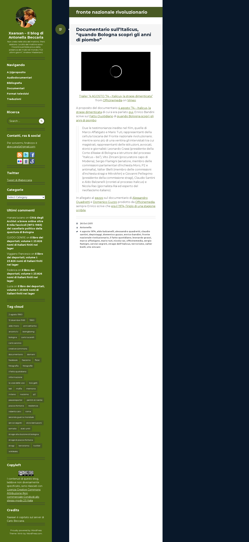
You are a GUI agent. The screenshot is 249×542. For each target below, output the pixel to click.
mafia (19, 388)
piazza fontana (16, 405)
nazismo (24, 394)
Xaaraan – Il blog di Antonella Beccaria (26, 35)
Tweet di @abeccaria (19, 180)
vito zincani (93, 247)
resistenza (33, 405)
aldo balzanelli (105, 231)
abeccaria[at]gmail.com (21, 146)
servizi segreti (15, 422)
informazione (15, 377)
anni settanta (29, 326)
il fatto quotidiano (17, 371)
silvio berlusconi (34, 422)
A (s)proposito (16, 72)
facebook (13, 360)
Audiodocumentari (19, 77)
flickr (37, 360)
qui (131, 112)
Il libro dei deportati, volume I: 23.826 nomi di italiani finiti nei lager (26, 290)
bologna (13, 337)
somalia (12, 428)
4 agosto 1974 (88, 231)
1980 (32, 320)
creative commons (18, 348)
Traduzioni (14, 99)
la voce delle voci (17, 383)
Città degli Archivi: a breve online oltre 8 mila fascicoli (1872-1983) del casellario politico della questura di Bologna (25, 225)
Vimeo (131, 100)
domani (31, 354)
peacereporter (15, 400)
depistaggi (95, 234)
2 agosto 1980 (15, 314)
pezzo (99, 198)
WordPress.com (34, 533)
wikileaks (13, 451)
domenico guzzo (113, 234)
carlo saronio (15, 343)
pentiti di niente (34, 400)
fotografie (28, 365)
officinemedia (134, 240)
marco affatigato (90, 240)
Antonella (85, 227)
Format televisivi (18, 93)
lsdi (10, 388)
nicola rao (119, 240)
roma (28, 411)
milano (12, 394)
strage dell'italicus (119, 244)
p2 (34, 394)
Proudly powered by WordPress (26, 530)
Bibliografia (14, 83)
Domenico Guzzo (105, 202)
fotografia (14, 365)
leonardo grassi (141, 237)
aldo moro (14, 326)
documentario (16, 354)
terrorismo (24, 445)
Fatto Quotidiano (101, 116)
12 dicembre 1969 (17, 320)
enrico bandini (132, 234)
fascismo (26, 360)
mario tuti (107, 240)
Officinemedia (112, 100)
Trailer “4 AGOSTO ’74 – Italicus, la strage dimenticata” (116, 96)
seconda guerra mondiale (21, 417)
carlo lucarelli (27, 337)
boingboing (28, 331)
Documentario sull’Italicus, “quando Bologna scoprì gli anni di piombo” (113, 34)
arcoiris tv (13, 331)
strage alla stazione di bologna (24, 434)
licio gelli (33, 383)
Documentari (15, 88)
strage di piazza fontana (21, 440)
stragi (11, 445)
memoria (31, 388)
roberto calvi (15, 411)
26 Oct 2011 (86, 223)
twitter (37, 445)
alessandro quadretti (127, 231)
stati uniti (25, 428)
